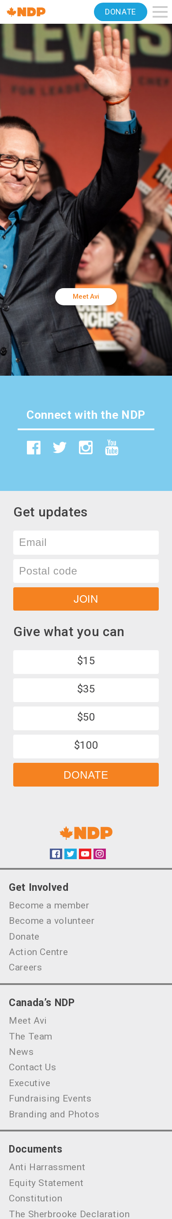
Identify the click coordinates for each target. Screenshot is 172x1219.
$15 (86, 661)
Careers (25, 967)
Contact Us (32, 1067)
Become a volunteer (52, 920)
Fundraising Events (50, 1098)
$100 (86, 745)
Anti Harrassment (47, 1167)
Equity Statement (46, 1183)
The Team (30, 1036)
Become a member (49, 905)
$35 (86, 689)
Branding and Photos (54, 1114)
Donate (120, 11)
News (21, 1052)
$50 (86, 717)
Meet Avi (86, 296)
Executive (30, 1083)
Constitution (36, 1198)
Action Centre (38, 952)
